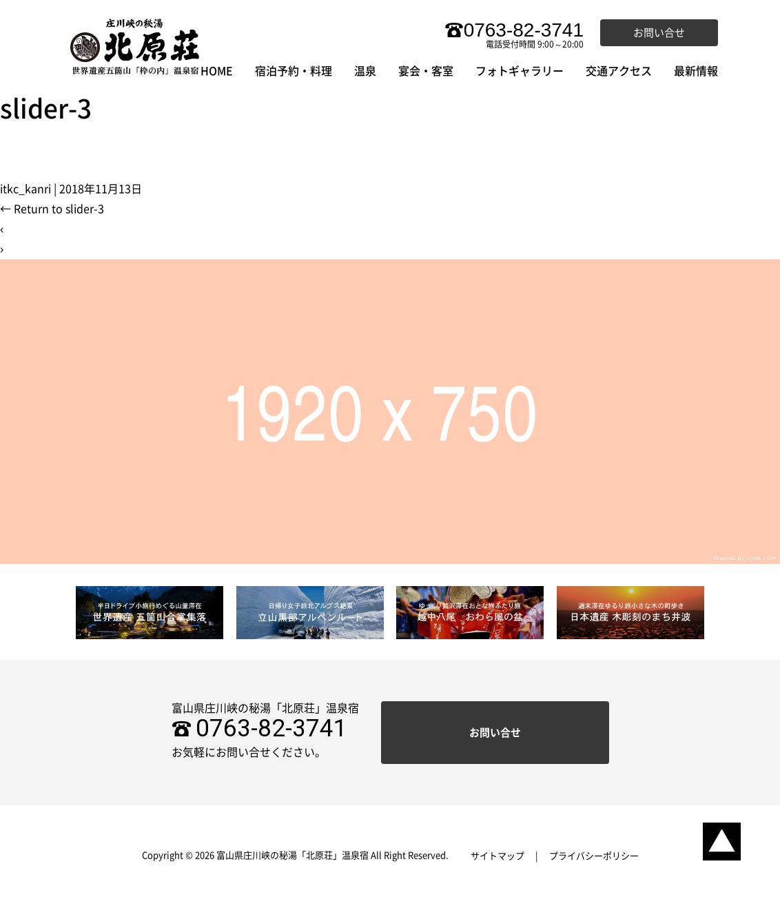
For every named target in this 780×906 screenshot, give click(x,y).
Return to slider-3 (52, 208)
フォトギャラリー (519, 71)
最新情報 (696, 71)
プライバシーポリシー (594, 856)
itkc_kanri (25, 188)
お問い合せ (659, 33)
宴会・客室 (425, 71)
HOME (217, 71)
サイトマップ (497, 856)
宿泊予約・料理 (293, 71)
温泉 (365, 71)
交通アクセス (619, 71)
